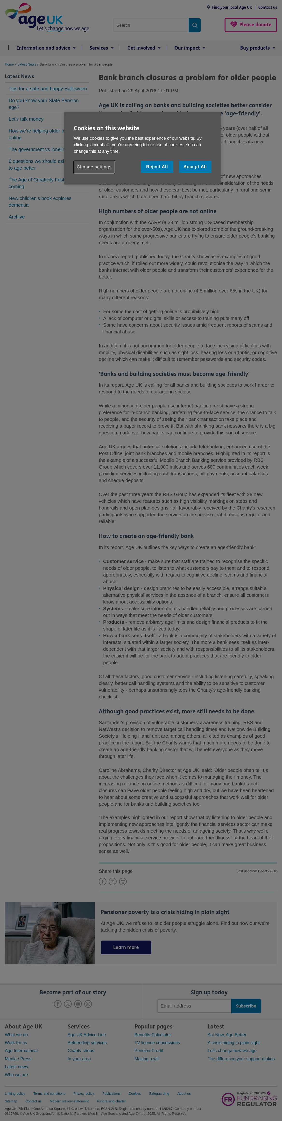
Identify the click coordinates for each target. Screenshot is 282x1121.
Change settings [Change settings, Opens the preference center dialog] (94, 167)
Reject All (157, 166)
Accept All (195, 166)
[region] (142, 148)
